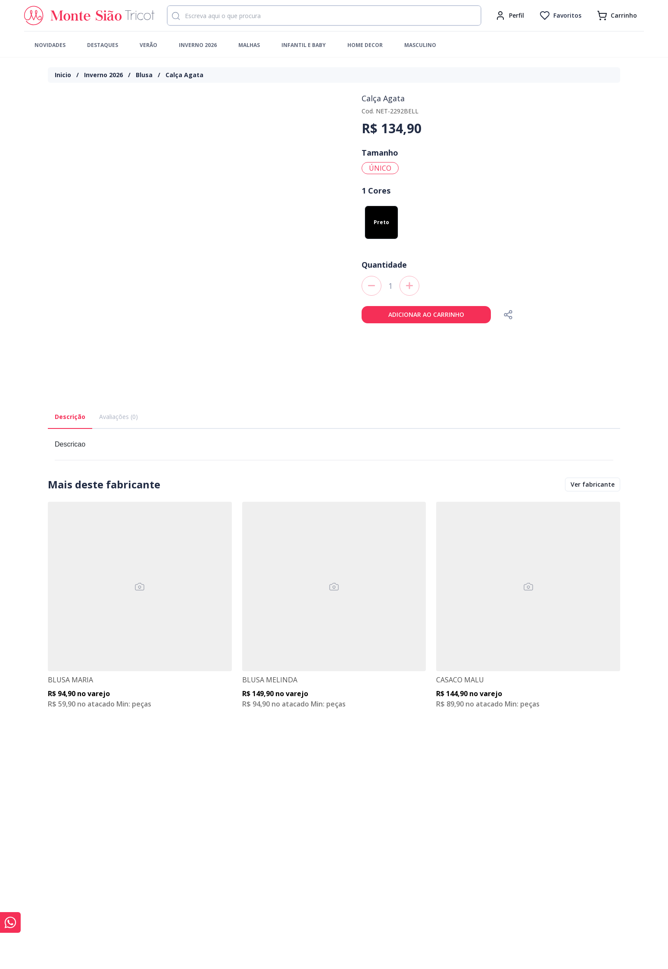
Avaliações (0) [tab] (118, 417)
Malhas (249, 45)
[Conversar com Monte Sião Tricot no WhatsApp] (10, 922)
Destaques (102, 45)
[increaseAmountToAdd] (409, 286)
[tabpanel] (334, 448)
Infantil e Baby (303, 45)
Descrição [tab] (70, 417)
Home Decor (365, 45)
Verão (148, 45)
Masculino (420, 45)
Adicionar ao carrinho (426, 314)
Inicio (63, 75)
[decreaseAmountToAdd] (371, 286)
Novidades (50, 45)
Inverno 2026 (198, 45)
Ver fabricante (593, 484)
